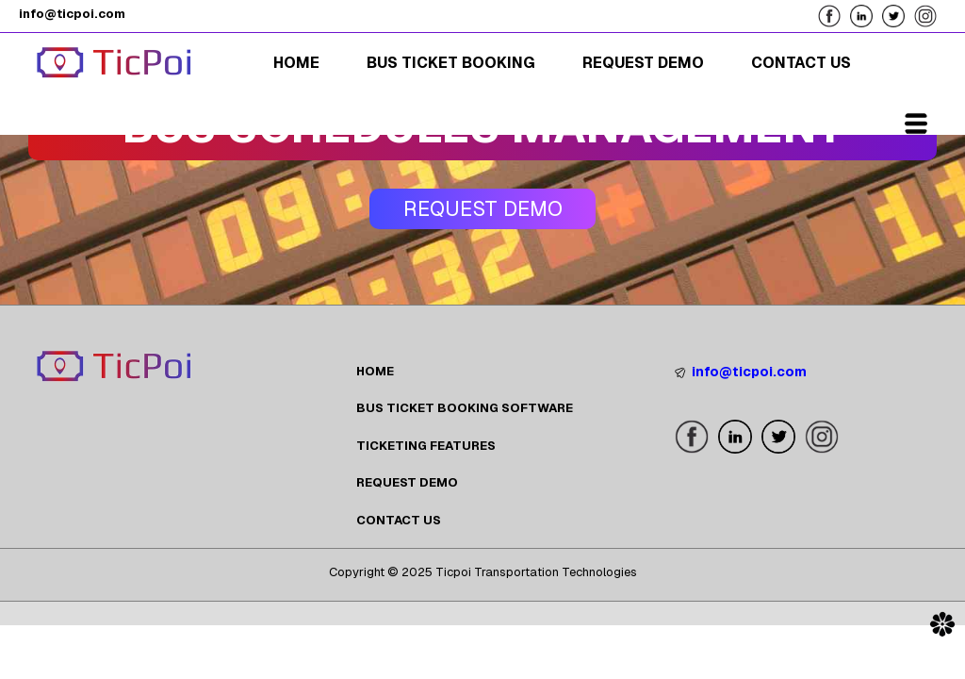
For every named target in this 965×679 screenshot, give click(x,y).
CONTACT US (398, 520)
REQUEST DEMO (407, 482)
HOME (375, 371)
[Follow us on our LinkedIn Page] (866, 15)
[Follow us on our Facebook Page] (834, 15)
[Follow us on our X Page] (898, 15)
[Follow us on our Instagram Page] (930, 15)
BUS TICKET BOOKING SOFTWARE (464, 408)
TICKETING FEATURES (426, 446)
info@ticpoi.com (741, 371)
